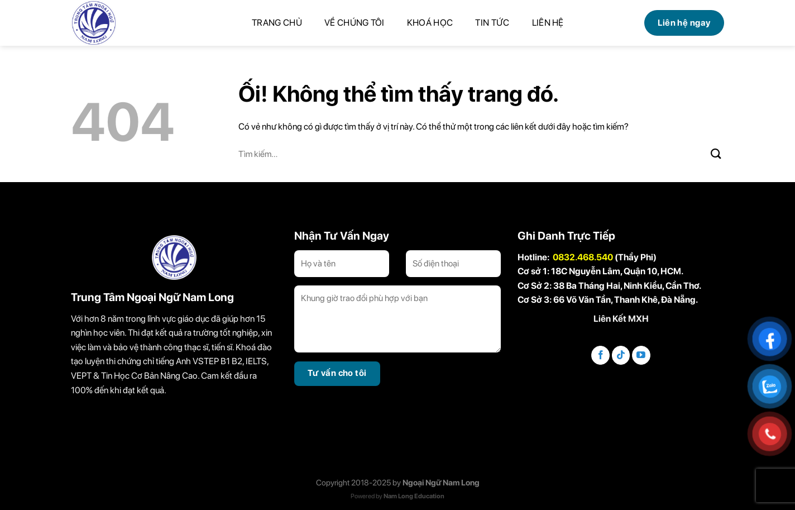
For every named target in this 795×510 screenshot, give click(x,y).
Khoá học (430, 22)
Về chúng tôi (354, 22)
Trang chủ (277, 22)
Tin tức (492, 22)
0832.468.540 (583, 257)
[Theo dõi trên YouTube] (641, 355)
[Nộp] (716, 153)
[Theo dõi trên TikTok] (621, 355)
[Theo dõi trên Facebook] (600, 355)
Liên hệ (548, 22)
